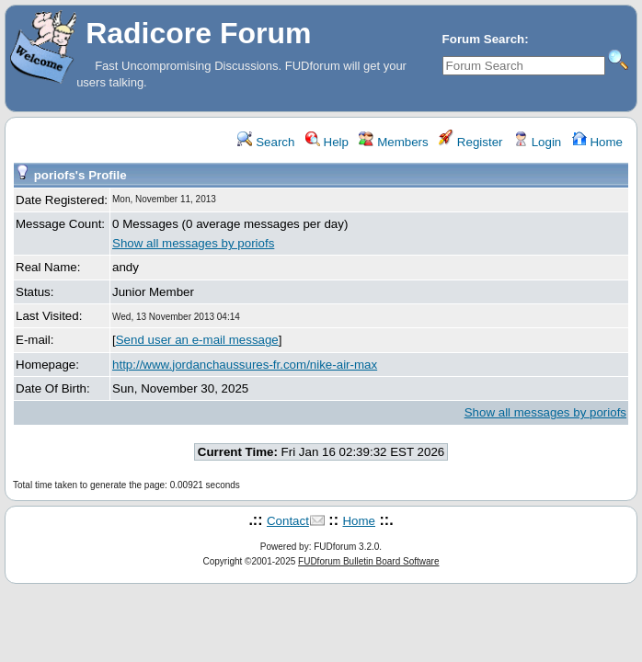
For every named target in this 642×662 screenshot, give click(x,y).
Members (393, 142)
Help (327, 142)
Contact (288, 521)
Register (470, 142)
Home (597, 142)
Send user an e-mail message (197, 340)
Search (265, 142)
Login (537, 142)
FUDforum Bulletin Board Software (368, 561)
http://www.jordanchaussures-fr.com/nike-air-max (244, 364)
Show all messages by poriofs (193, 243)
